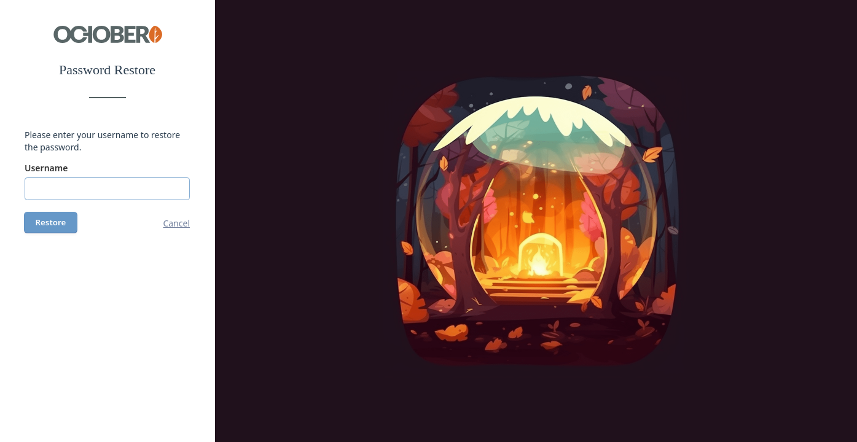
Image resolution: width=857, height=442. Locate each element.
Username (46, 168)
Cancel (176, 223)
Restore (51, 222)
